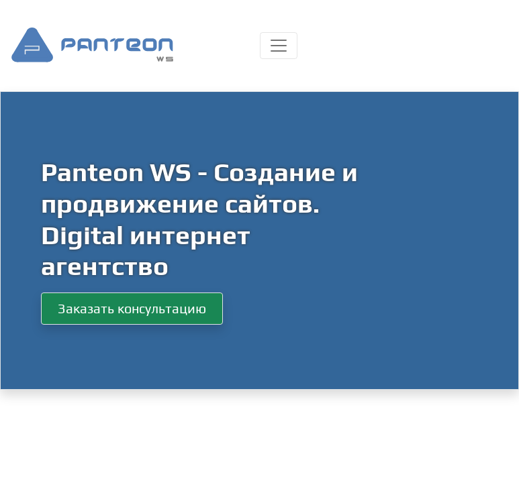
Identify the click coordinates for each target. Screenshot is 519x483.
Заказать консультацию (132, 308)
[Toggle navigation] (278, 45)
